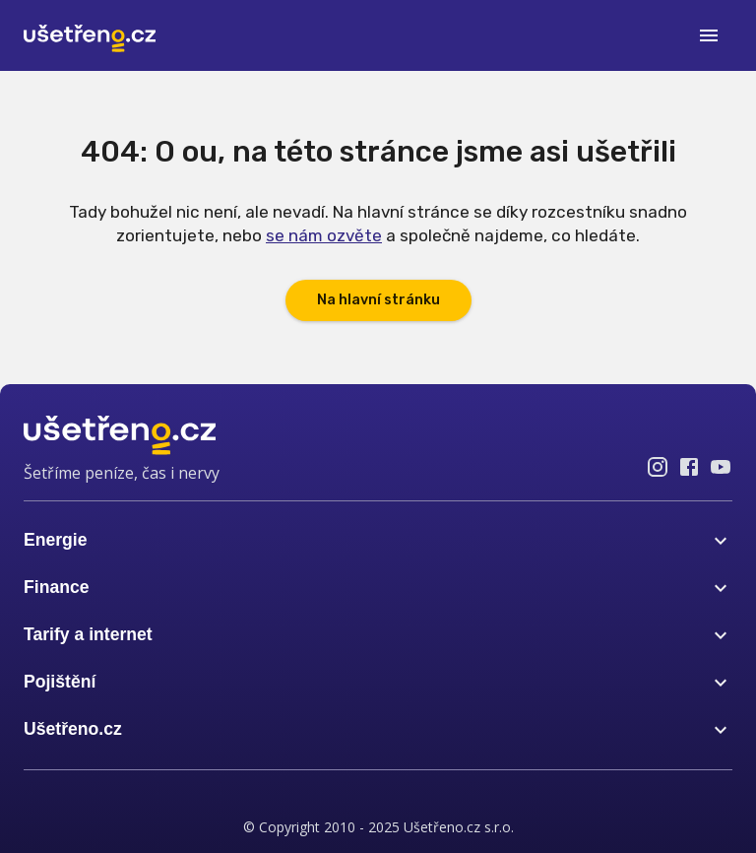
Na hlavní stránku (378, 300)
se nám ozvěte (324, 235)
